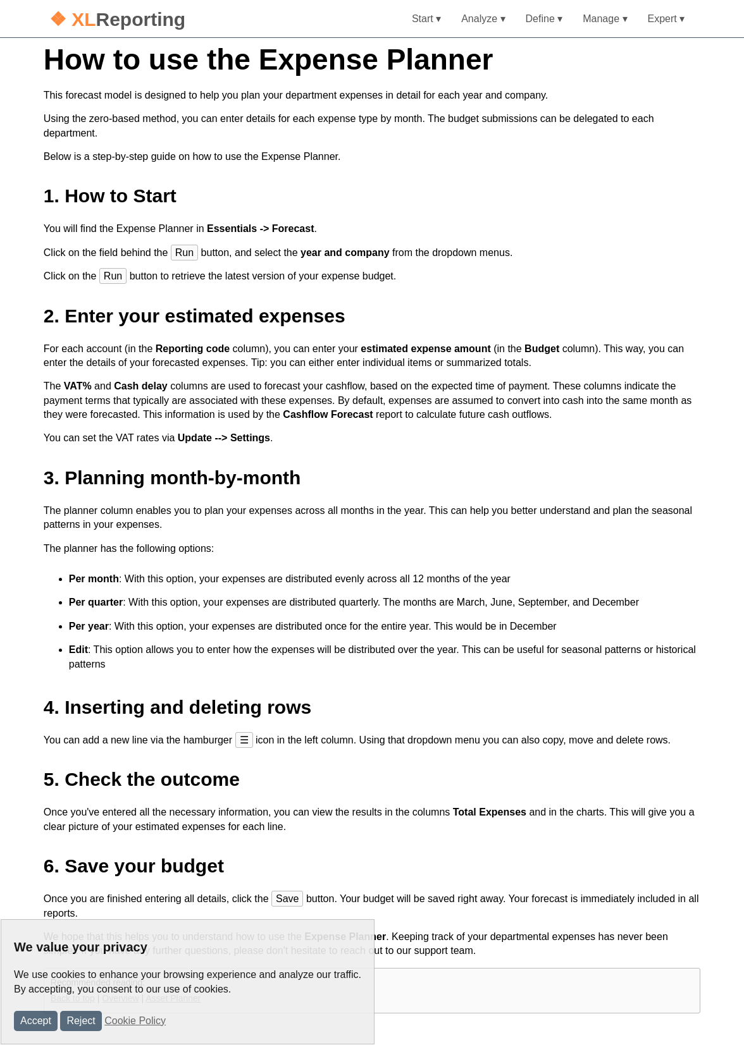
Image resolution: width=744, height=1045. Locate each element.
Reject (80, 1020)
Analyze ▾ (483, 18)
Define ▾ (544, 18)
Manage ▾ (605, 18)
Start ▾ (426, 18)
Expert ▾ (666, 18)
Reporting (117, 19)
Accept (35, 1020)
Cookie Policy (135, 1020)
